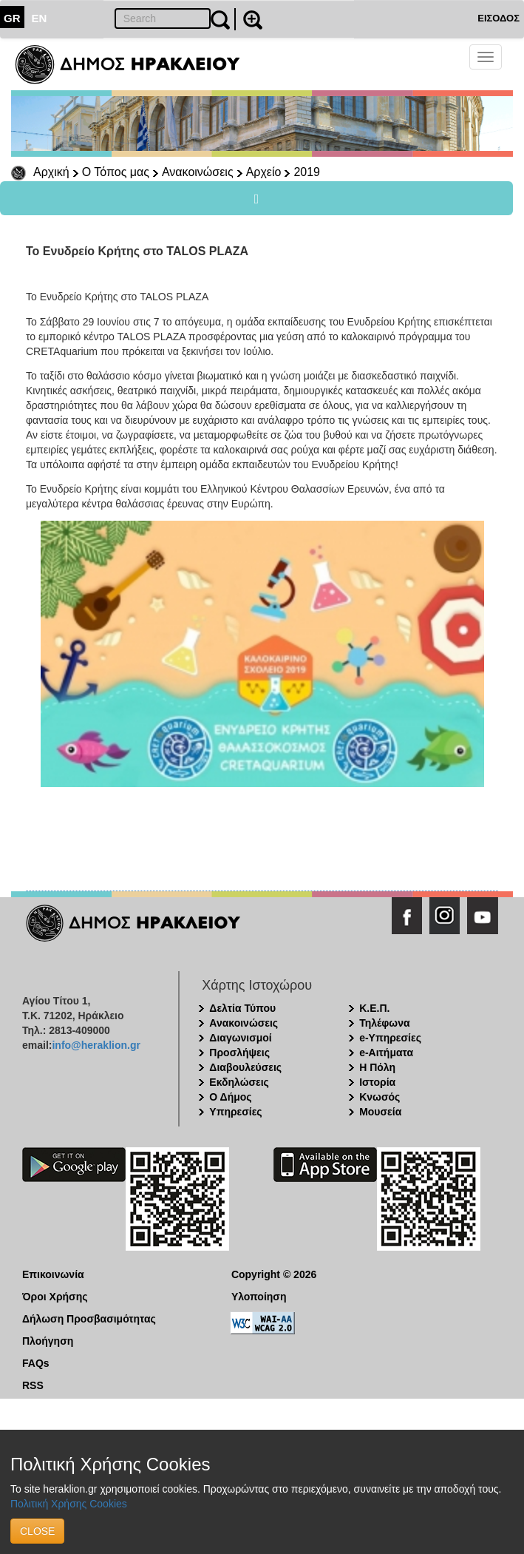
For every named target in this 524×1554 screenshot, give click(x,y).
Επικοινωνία (53, 1274)
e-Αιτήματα (386, 1052)
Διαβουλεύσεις (245, 1067)
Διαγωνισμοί (240, 1038)
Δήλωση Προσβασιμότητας (89, 1319)
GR (12, 18)
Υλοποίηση (259, 1297)
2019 (306, 172)
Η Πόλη (377, 1067)
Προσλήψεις (239, 1052)
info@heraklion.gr (96, 1045)
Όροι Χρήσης (55, 1297)
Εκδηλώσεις (239, 1082)
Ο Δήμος (230, 1097)
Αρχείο (264, 172)
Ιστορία (377, 1082)
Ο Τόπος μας (115, 172)
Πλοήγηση (47, 1341)
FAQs (36, 1363)
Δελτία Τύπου (242, 1008)
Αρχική (51, 172)
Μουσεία (380, 1112)
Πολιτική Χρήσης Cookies (68, 1504)
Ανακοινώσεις (198, 172)
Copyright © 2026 (273, 1274)
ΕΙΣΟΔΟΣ (498, 18)
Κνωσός (379, 1097)
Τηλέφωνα (384, 1023)
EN (39, 18)
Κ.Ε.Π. (374, 1008)
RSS (33, 1385)
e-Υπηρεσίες (390, 1038)
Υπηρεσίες (235, 1112)
